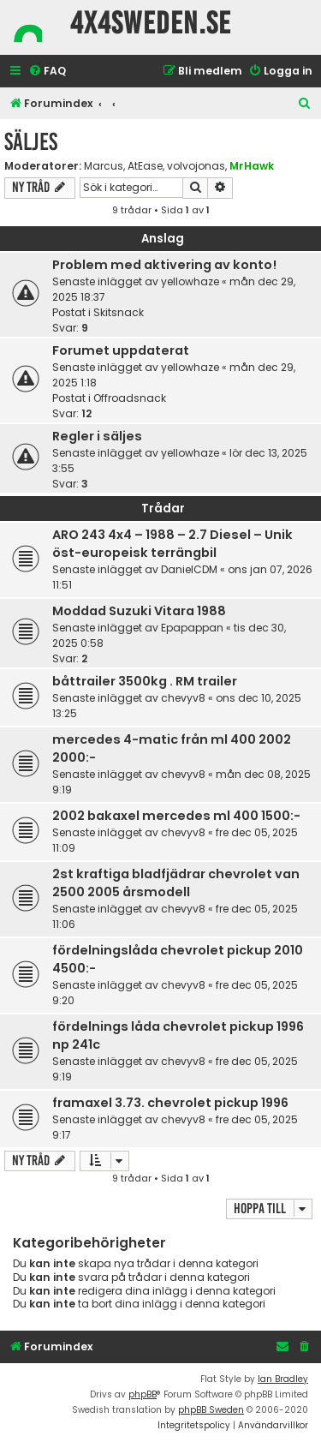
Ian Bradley (283, 1379)
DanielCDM (189, 569)
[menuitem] (47, 71)
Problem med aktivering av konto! (164, 264)
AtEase (145, 166)
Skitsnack (118, 312)
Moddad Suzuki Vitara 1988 (139, 610)
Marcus (103, 166)
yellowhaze (190, 281)
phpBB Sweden (211, 1409)
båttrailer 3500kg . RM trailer (144, 681)
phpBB (142, 1394)
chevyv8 (183, 698)
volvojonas (196, 166)
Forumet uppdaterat (120, 350)
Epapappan (192, 627)
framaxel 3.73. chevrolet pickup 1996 (170, 1102)
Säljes (30, 142)
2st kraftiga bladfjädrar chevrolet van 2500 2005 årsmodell (176, 883)
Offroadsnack (129, 398)
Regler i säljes (97, 436)
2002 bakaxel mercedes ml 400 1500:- (176, 815)
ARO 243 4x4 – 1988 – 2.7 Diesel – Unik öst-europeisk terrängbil (172, 543)
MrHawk (251, 166)
